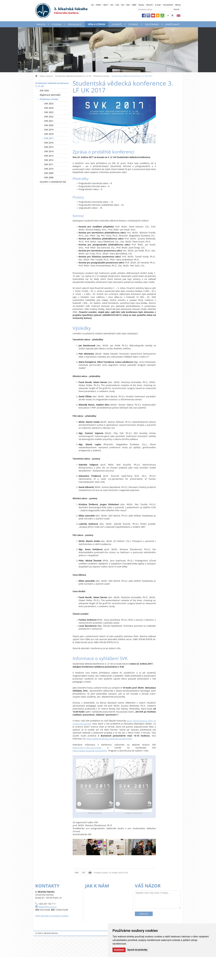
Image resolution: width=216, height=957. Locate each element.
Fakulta (40, 24)
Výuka (141, 4)
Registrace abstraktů (50, 94)
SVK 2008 (48, 177)
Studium (56, 24)
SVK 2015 (48, 147)
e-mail (157, 4)
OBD (134, 4)
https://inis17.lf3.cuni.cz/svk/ (87, 747)
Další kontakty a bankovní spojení (52, 915)
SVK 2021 (48, 120)
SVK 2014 (48, 151)
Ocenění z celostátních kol (53, 181)
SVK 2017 (49, 138)
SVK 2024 (48, 107)
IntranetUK (168, 4)
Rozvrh (149, 4)
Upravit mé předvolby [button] (137, 950)
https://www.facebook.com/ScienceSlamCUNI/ (109, 738)
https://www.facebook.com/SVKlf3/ (90, 750)
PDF (76, 872)
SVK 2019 (48, 129)
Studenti (133, 24)
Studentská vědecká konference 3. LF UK (73, 76)
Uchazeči (117, 24)
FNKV (98, 4)
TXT (83, 872)
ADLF (105, 4)
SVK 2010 (48, 168)
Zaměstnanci (172, 24)
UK (92, 4)
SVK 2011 (48, 164)
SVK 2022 (48, 116)
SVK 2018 (48, 134)
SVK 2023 (48, 112)
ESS (128, 4)
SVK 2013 (48, 155)
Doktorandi (152, 24)
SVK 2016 (48, 142)
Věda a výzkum (96, 24)
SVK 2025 (48, 103)
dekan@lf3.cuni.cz (47, 906)
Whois (178, 4)
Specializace (74, 24)
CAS (117, 4)
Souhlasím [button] (119, 950)
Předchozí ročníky (101, 76)
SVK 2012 (48, 160)
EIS (122, 4)
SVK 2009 (48, 173)
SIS (111, 4)
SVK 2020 (48, 125)
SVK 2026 (44, 90)
